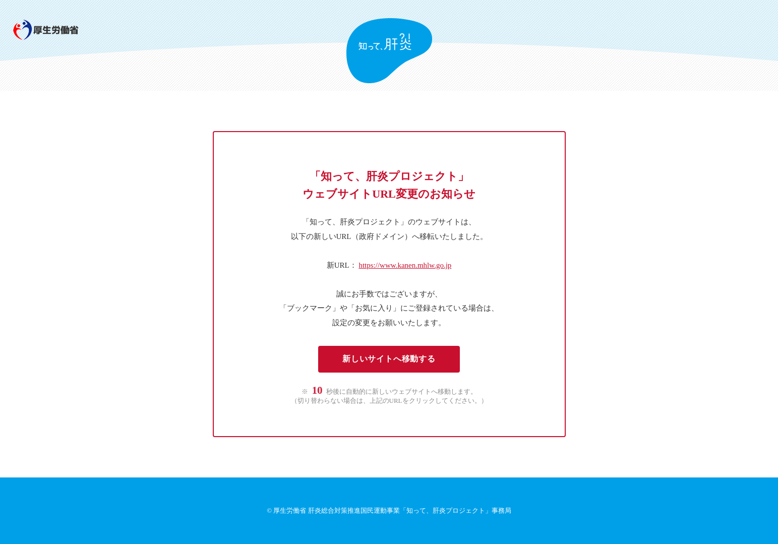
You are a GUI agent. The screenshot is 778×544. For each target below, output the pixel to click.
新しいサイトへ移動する (389, 358)
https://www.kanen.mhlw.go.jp (404, 265)
